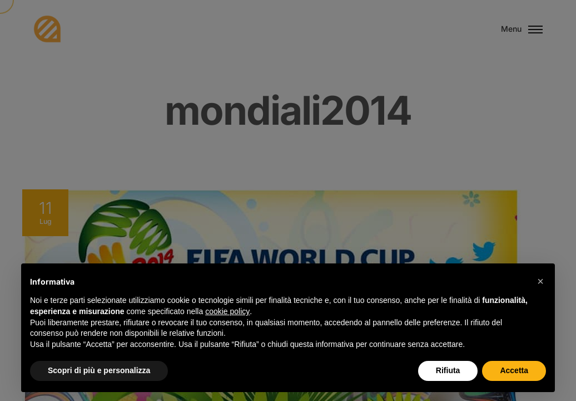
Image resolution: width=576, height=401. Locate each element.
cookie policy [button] (227, 311)
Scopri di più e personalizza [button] (99, 370)
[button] (540, 281)
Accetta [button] (514, 370)
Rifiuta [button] (448, 370)
